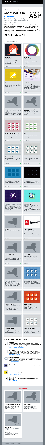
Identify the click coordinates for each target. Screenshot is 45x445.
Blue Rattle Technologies (10, 180)
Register (39, 1)
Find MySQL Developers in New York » (14, 354)
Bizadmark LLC (8, 57)
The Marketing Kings (9, 156)
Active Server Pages (12, 377)
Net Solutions (27, 57)
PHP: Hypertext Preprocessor (14, 364)
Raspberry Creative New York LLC (12, 133)
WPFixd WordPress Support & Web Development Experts (31, 110)
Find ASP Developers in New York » (13, 380)
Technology (14, 9)
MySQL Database (11, 350)
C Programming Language (13, 357)
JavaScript (10, 371)
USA (5, 2)
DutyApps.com (27, 156)
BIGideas (26, 133)
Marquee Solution (28, 254)
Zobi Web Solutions (9, 304)
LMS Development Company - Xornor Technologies (30, 83)
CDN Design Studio (9, 328)
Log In (36, 1)
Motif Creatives (27, 404)
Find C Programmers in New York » (13, 361)
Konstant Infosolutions (10, 254)
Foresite (26, 280)
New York (14, 2)
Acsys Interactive (28, 304)
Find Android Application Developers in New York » (16, 347)
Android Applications (12, 342)
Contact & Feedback (17, 443)
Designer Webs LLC (28, 180)
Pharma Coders (8, 427)
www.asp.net (9, 16)
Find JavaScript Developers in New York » (14, 374)
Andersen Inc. (8, 82)
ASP (18, 9)
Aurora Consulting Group (29, 328)
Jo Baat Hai (7, 229)
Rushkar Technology (9, 109)
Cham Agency (8, 203)
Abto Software (8, 280)
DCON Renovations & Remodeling (12, 404)
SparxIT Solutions (28, 229)
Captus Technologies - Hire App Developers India (31, 203)
